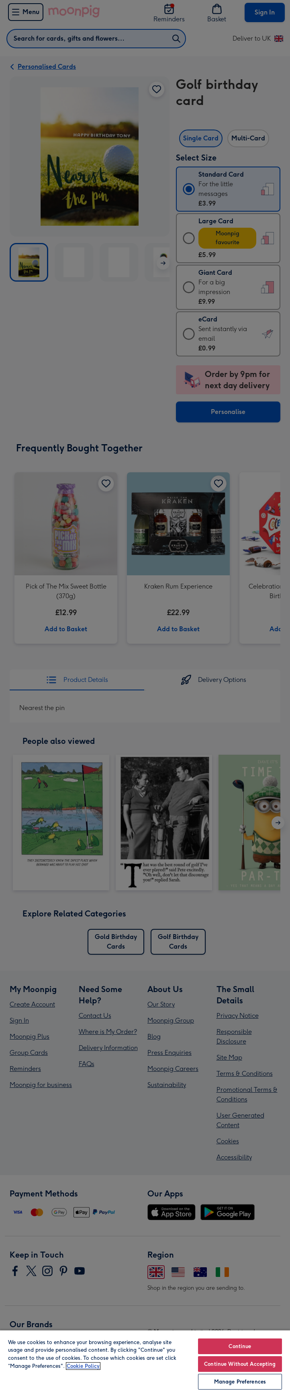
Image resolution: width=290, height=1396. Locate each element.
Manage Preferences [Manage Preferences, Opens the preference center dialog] (240, 1382)
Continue (240, 1346)
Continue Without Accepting (240, 1364)
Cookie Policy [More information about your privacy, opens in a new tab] (83, 1366)
